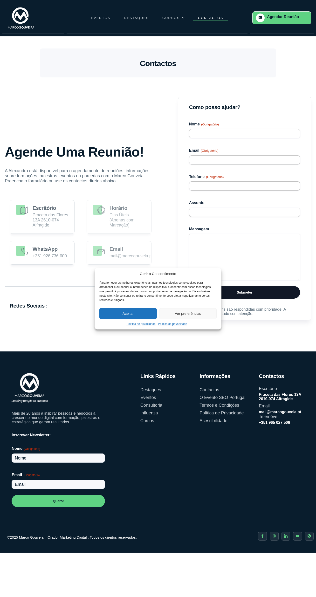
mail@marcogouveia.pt (280, 412)
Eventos (100, 18)
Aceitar (128, 313)
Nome (204, 124)
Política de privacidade (141, 323)
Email (204, 150)
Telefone (206, 177)
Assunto (197, 203)
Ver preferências (188, 313)
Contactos (210, 18)
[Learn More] (281, 17)
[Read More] (42, 216)
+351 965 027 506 (274, 422)
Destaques (136, 18)
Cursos (173, 18)
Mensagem (199, 229)
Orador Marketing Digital (68, 537)
